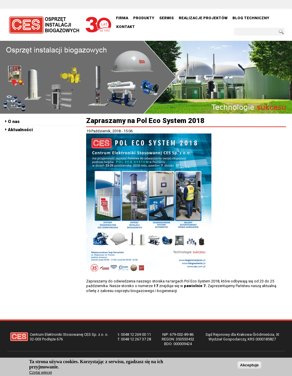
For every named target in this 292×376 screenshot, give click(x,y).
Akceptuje (249, 366)
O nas (14, 121)
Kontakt (125, 26)
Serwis (166, 18)
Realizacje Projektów (203, 18)
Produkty (143, 18)
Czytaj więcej (40, 373)
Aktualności (20, 129)
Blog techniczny (250, 18)
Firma (122, 18)
